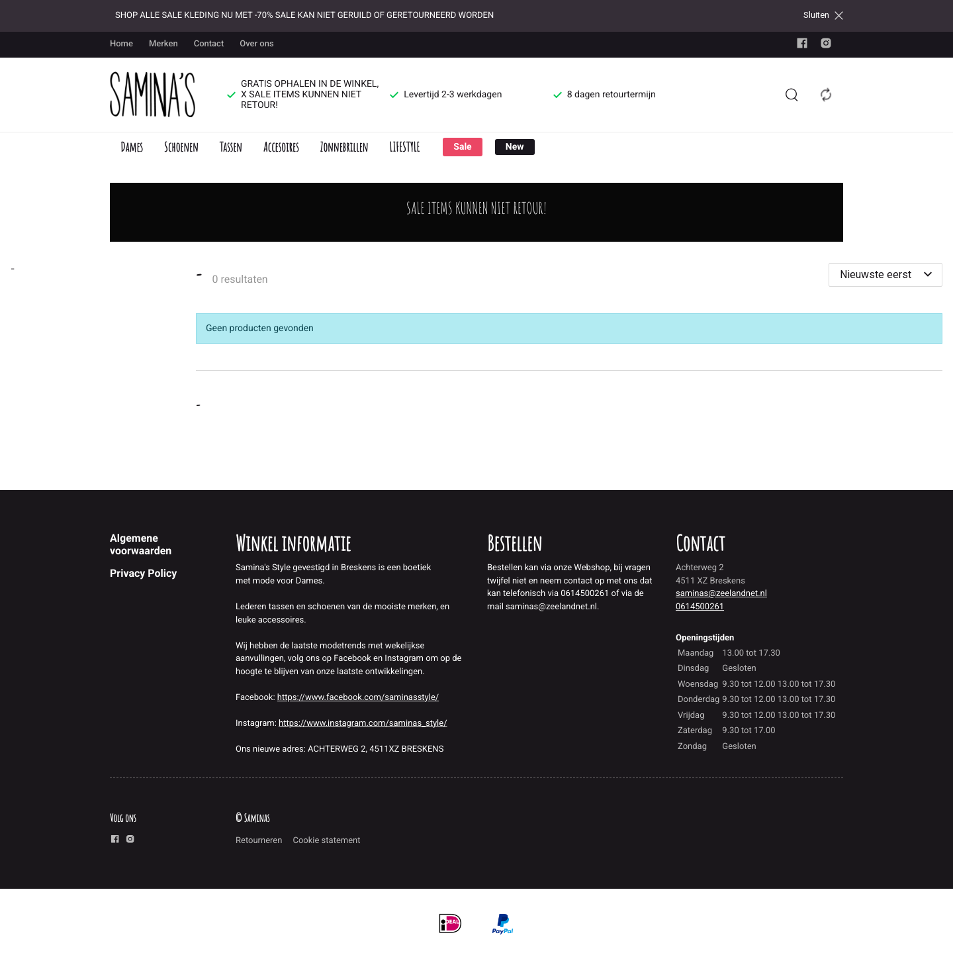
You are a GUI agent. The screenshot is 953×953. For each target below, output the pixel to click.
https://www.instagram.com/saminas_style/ (363, 723)
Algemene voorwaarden (140, 544)
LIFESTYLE (404, 146)
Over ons (256, 44)
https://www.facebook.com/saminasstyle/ (358, 698)
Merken (163, 44)
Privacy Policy (143, 573)
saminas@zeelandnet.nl (721, 594)
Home (121, 44)
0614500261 (700, 607)
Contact (209, 44)
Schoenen (181, 146)
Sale (462, 147)
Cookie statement (326, 841)
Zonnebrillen (344, 146)
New (515, 147)
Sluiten (823, 15)
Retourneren (259, 841)
